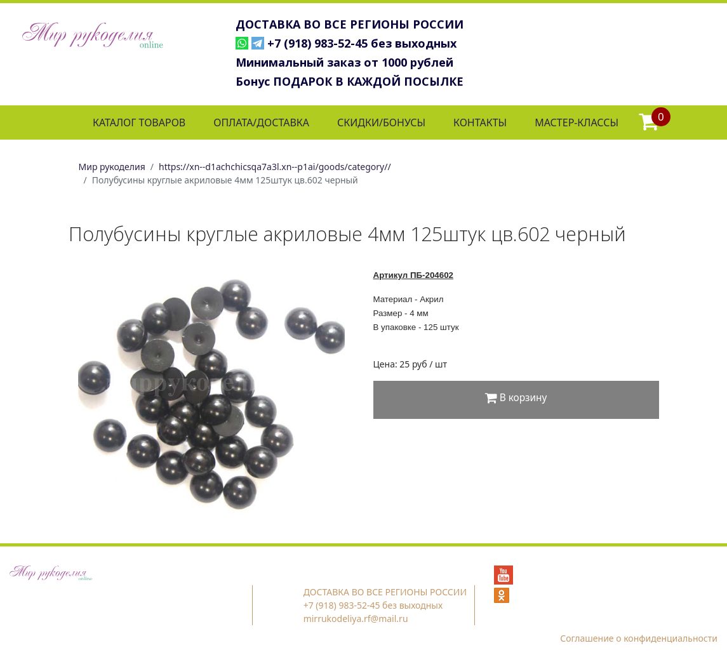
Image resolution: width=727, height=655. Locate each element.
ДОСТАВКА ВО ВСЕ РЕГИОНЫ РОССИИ (350, 24)
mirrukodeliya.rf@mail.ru (355, 618)
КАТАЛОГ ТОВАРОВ (139, 122)
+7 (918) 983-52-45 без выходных (362, 43)
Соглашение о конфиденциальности (638, 638)
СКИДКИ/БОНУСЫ (381, 122)
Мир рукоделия (112, 167)
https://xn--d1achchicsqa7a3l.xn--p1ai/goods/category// (275, 167)
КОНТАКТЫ (480, 122)
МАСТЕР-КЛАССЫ (576, 122)
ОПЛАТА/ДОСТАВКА (261, 122)
